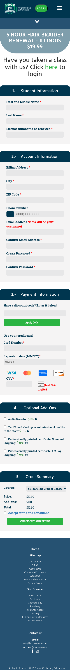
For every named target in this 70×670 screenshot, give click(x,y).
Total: (7, 507)
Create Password (19, 253)
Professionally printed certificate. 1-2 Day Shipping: (32, 453)
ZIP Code (13, 194)
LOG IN (41, 8)
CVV (10, 378)
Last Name (15, 115)
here (51, 67)
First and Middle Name (23, 102)
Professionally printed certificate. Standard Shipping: (34, 441)
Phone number (17, 208)
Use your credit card (18, 335)
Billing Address (18, 167)
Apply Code (31, 322)
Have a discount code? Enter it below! (30, 305)
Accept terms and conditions (28, 513)
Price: (8, 496)
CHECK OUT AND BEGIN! (35, 521)
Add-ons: (10, 502)
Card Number (14, 342)
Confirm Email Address (24, 240)
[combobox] (10, 214)
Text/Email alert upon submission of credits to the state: (34, 429)
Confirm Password (20, 267)
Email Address (29, 224)
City (10, 181)
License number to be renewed (29, 129)
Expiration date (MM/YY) (22, 356)
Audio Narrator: (20, 419)
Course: (9, 488)
